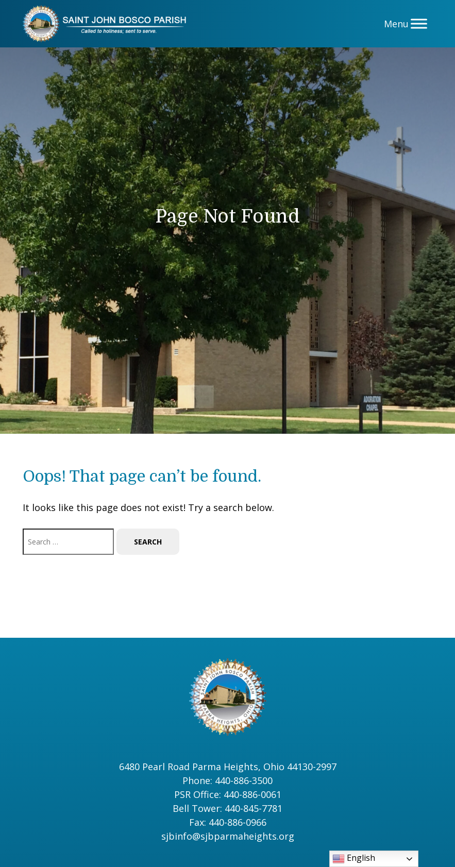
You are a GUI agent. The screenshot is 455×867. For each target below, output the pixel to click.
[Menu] (419, 23)
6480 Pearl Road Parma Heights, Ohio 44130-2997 (227, 766)
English (353, 858)
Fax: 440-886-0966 (227, 822)
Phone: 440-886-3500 (227, 780)
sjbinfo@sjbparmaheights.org (227, 836)
